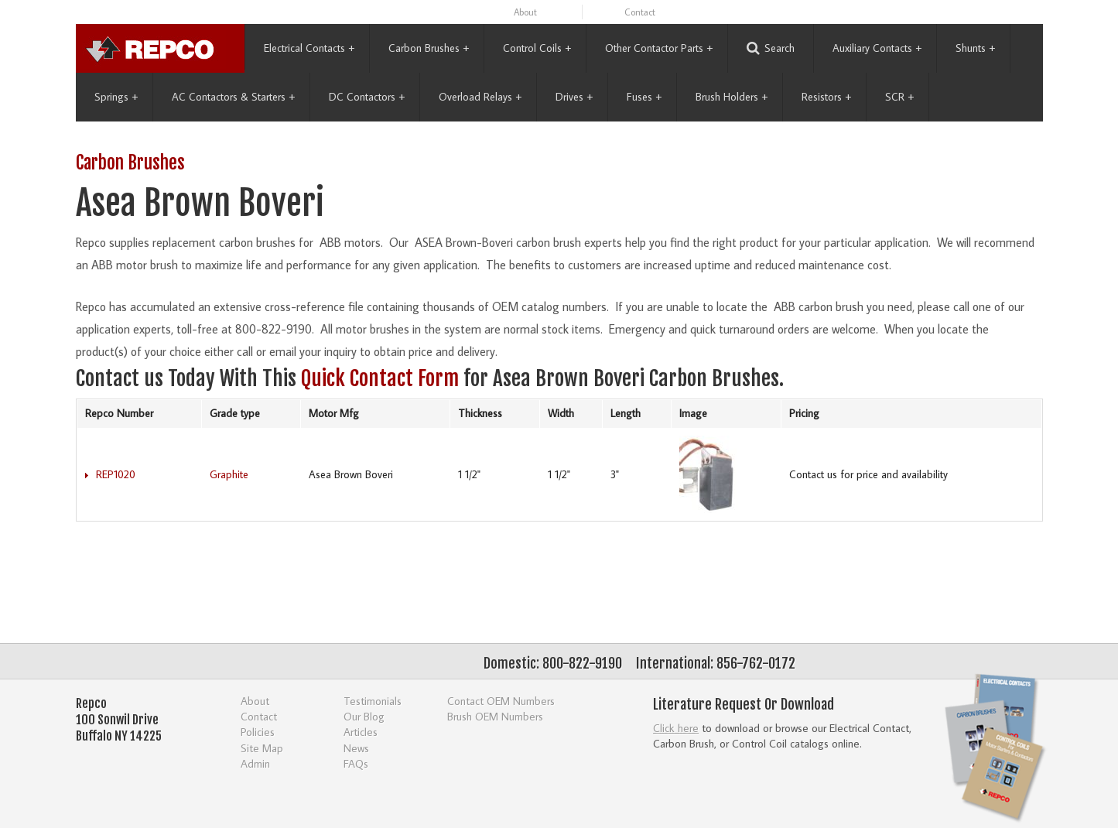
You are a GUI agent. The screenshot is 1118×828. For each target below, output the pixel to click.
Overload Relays (480, 96)
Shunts (975, 47)
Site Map (262, 748)
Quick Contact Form (380, 378)
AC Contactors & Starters (233, 96)
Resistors (826, 96)
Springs (116, 96)
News (356, 748)
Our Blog (364, 716)
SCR (899, 96)
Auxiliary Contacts (877, 47)
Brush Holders (732, 96)
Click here (676, 727)
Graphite (229, 474)
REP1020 (115, 474)
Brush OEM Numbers (495, 716)
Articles (361, 731)
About (525, 12)
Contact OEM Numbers (501, 700)
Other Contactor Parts (659, 47)
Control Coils (537, 47)
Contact (639, 12)
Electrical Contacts (309, 47)
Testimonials (373, 700)
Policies (258, 731)
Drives (574, 96)
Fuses (644, 96)
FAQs (356, 763)
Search (771, 48)
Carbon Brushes (428, 47)
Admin (255, 763)
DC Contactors (367, 96)
